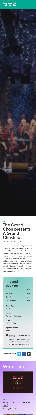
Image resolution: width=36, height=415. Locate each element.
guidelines (15, 344)
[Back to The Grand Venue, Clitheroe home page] (9, 4)
